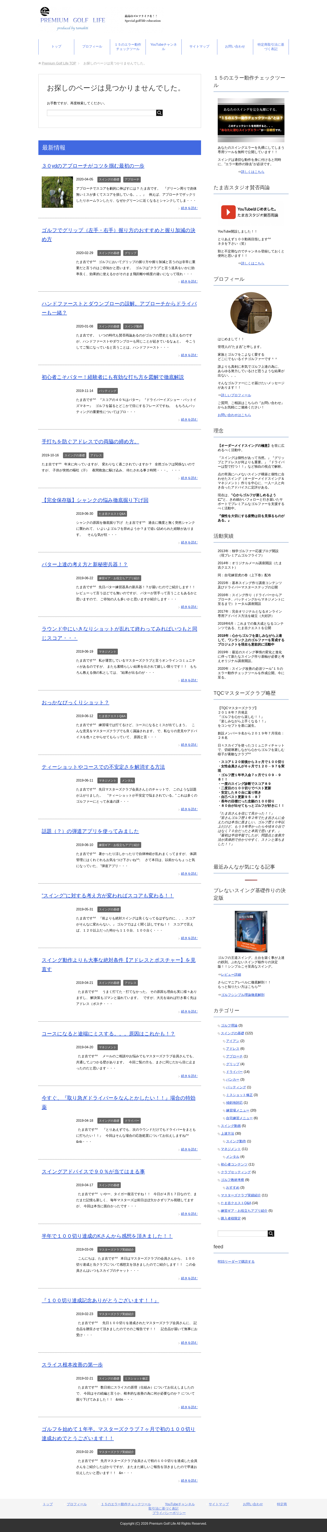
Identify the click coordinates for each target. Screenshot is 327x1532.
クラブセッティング (236, 1172)
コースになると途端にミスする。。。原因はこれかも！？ (108, 1033)
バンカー (232, 1079)
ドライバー (132, 1120)
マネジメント (107, 651)
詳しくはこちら (252, 172)
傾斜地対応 (234, 1102)
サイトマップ (199, 46)
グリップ (130, 253)
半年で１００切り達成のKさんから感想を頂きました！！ (107, 1236)
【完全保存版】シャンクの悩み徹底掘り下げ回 (95, 500)
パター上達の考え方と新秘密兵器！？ (85, 564)
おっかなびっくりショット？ (75, 702)
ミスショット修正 (136, 1378)
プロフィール (92, 46)
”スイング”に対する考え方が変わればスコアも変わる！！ (108, 895)
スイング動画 (231, 1126)
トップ (56, 46)
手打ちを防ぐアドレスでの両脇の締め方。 (90, 441)
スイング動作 (133, 326)
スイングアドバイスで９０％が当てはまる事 (93, 1171)
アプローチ (132, 179)
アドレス (96, 455)
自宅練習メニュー (239, 1118)
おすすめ (232, 1187)
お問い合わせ (235, 46)
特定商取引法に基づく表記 (271, 47)
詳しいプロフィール (236, 395)
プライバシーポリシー (169, 1513)
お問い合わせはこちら (234, 415)
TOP (59, 63)
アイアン (232, 1041)
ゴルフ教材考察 (232, 1180)
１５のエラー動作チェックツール (127, 47)
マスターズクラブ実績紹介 (116, 1249)
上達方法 (227, 1133)
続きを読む (189, 208)
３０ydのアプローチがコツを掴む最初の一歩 (93, 166)
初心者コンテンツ (234, 1164)
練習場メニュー (237, 1110)
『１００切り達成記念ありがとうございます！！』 (100, 1300)
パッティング (107, 391)
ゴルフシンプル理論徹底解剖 (242, 995)
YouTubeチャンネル (163, 47)
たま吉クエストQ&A (112, 513)
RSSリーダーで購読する (236, 1261)
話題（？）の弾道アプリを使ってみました (90, 831)
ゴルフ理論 (229, 1025)
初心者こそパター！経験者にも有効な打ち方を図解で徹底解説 (113, 377)
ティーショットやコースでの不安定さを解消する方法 (103, 767)
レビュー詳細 (231, 974)
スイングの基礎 (109, 179)
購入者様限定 (231, 1218)
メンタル (127, 780)
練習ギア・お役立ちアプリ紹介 (119, 578)
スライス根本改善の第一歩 (72, 1364)
